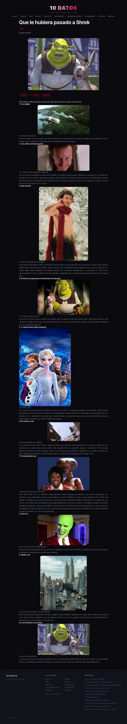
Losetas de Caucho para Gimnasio (97, 688)
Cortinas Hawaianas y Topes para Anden (99, 682)
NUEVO (15, 16)
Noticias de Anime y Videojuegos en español (100, 709)
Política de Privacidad (53, 694)
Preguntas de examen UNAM (95, 694)
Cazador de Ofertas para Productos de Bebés (101, 703)
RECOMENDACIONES (74, 16)
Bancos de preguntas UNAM (95, 679)
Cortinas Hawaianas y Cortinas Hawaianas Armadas (103, 685)
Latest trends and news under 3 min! (97, 706)
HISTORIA (101, 16)
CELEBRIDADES (90, 16)
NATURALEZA (59, 16)
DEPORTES (48, 16)
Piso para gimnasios (92, 697)
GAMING (23, 16)
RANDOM (111, 16)
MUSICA (38, 16)
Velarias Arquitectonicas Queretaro (97, 700)
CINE (31, 16)
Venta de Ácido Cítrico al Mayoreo (97, 691)
